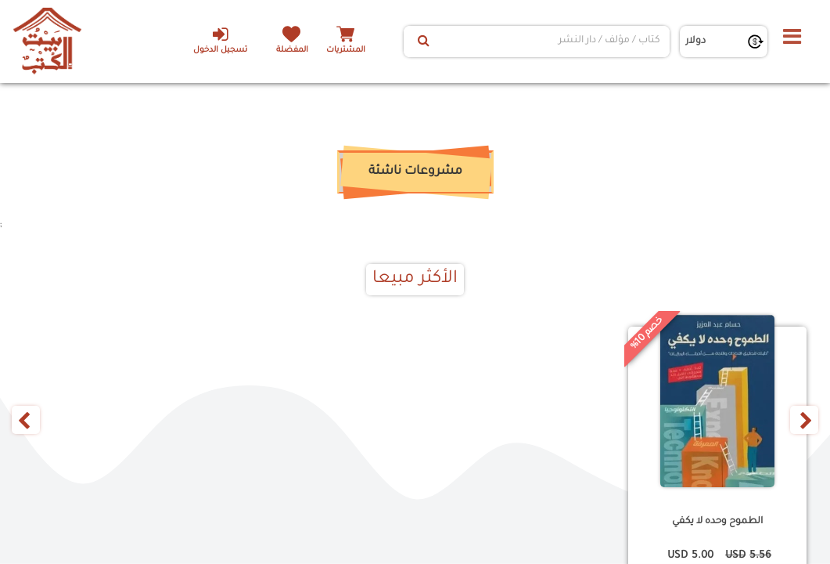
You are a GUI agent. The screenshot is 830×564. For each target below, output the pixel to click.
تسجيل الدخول (219, 40)
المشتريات (345, 50)
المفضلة (291, 50)
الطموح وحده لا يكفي (717, 521)
